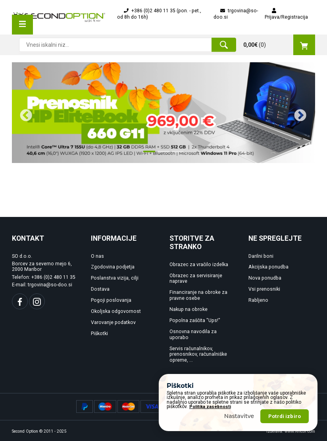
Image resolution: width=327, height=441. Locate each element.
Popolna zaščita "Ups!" (194, 320)
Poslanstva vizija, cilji (114, 278)
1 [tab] (147, 155)
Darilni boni (260, 256)
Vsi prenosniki (264, 289)
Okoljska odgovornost (116, 311)
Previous (23, 113)
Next (297, 113)
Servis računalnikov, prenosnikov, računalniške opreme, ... (198, 354)
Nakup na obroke (188, 309)
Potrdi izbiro (284, 427)
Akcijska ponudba (268, 267)
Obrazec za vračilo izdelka (198, 264)
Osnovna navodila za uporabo (193, 334)
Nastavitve (239, 426)
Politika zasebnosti (210, 417)
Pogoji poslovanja (111, 300)
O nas (97, 256)
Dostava (100, 289)
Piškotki (99, 333)
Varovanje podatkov (113, 322)
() (279, 45)
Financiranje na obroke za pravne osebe (198, 295)
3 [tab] (176, 155)
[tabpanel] (163, 112)
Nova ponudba (264, 278)
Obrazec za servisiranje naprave (195, 278)
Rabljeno (258, 300)
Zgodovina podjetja (113, 267)
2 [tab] (161, 155)
